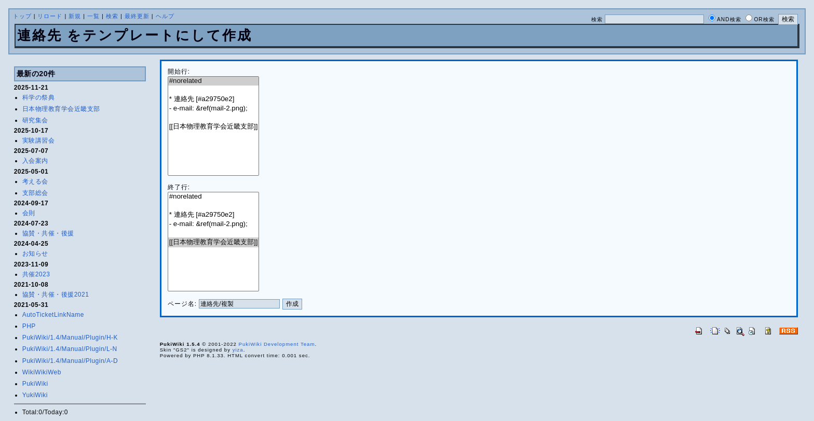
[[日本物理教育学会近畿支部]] (213, 127)
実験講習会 (38, 140)
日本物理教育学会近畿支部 (61, 109)
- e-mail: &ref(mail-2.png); (213, 108)
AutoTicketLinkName (53, 314)
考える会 (35, 181)
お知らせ (35, 253)
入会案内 (35, 160)
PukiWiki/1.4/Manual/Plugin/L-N (69, 349)
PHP (29, 326)
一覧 (93, 16)
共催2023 (36, 274)
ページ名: (182, 303)
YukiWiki (35, 395)
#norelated (213, 81)
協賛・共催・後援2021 (55, 294)
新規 (75, 16)
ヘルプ (165, 16)
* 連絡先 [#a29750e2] (213, 99)
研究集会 (35, 120)
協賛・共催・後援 (48, 233)
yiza (238, 350)
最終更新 (137, 16)
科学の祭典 (38, 97)
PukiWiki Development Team (276, 344)
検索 (112, 16)
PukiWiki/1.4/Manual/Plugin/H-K (70, 337)
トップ (22, 16)
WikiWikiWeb (41, 372)
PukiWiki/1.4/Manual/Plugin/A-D (70, 360)
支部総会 (35, 193)
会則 (28, 213)
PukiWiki (35, 383)
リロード (49, 16)
